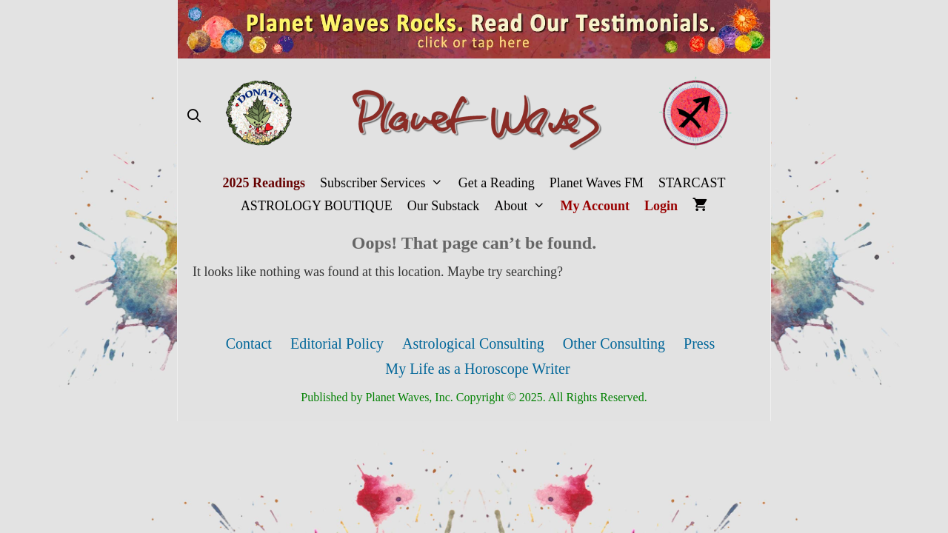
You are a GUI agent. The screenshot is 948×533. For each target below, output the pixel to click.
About (523, 206)
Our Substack (443, 205)
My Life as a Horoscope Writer (477, 369)
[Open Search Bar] (194, 116)
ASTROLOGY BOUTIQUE (317, 205)
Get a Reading (496, 182)
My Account (595, 205)
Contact (249, 343)
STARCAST (692, 182)
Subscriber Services (385, 183)
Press (699, 343)
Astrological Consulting (473, 343)
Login (661, 205)
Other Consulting (614, 343)
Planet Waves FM (597, 182)
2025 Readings (263, 182)
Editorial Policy (337, 343)
